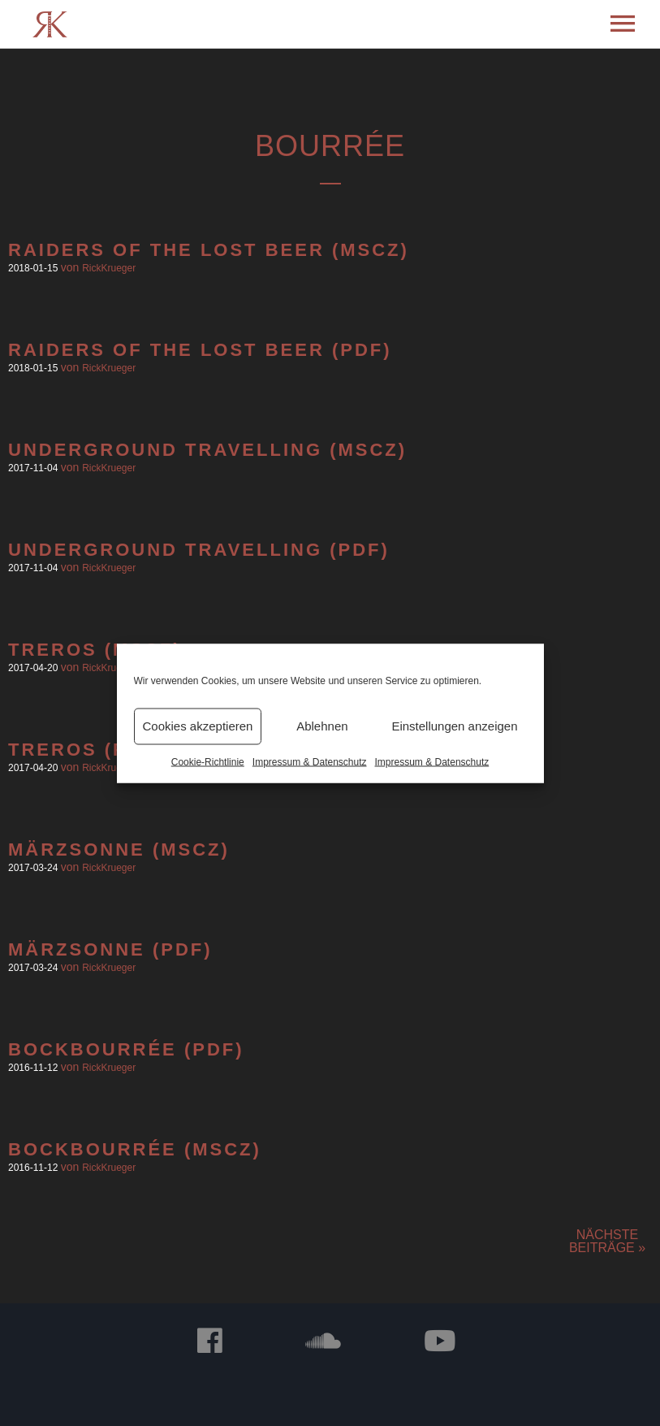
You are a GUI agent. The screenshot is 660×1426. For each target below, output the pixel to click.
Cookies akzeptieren (198, 726)
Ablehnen (321, 726)
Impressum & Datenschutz (309, 761)
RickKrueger (109, 268)
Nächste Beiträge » (607, 1241)
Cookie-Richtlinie (207, 761)
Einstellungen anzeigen (454, 726)
